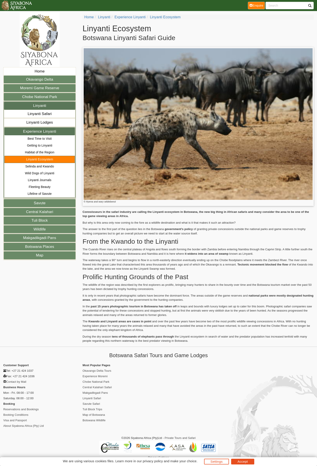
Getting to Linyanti (39, 145)
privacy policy (153, 461)
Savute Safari (91, 403)
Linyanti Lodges (39, 122)
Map (39, 255)
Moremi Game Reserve (39, 88)
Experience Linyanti (39, 131)
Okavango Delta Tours (97, 370)
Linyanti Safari (40, 114)
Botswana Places (39, 247)
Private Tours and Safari (180, 438)
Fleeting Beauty (40, 187)
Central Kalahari (39, 212)
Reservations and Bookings (21, 409)
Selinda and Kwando (39, 166)
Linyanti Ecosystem (39, 159)
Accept (243, 461)
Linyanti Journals (40, 180)
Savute (40, 203)
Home (40, 71)
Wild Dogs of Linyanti (39, 173)
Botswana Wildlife (94, 420)
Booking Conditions (15, 414)
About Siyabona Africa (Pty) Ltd (23, 425)
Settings (216, 461)
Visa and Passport (15, 420)
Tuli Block (39, 220)
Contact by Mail (16, 381)
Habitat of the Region (39, 152)
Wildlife (39, 229)
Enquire (257, 5)
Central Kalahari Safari (97, 387)
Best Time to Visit (40, 138)
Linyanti (39, 106)
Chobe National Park (39, 97)
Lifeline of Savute (40, 193)
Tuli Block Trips (92, 409)
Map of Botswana (94, 414)
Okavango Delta (39, 79)
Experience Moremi (95, 376)
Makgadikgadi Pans (39, 238)
